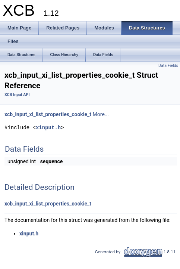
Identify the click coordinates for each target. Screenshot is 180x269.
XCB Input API (17, 94)
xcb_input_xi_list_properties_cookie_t (47, 114)
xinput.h (48, 127)
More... (101, 114)
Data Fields (168, 65)
